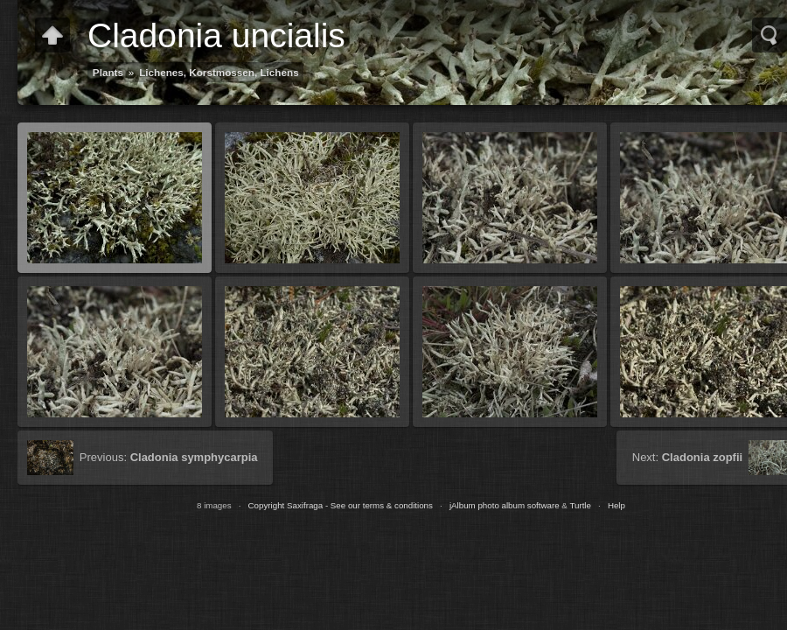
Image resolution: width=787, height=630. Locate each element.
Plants (108, 72)
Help (616, 505)
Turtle (580, 505)
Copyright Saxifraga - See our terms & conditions (340, 505)
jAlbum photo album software (504, 505)
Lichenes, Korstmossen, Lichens (219, 72)
